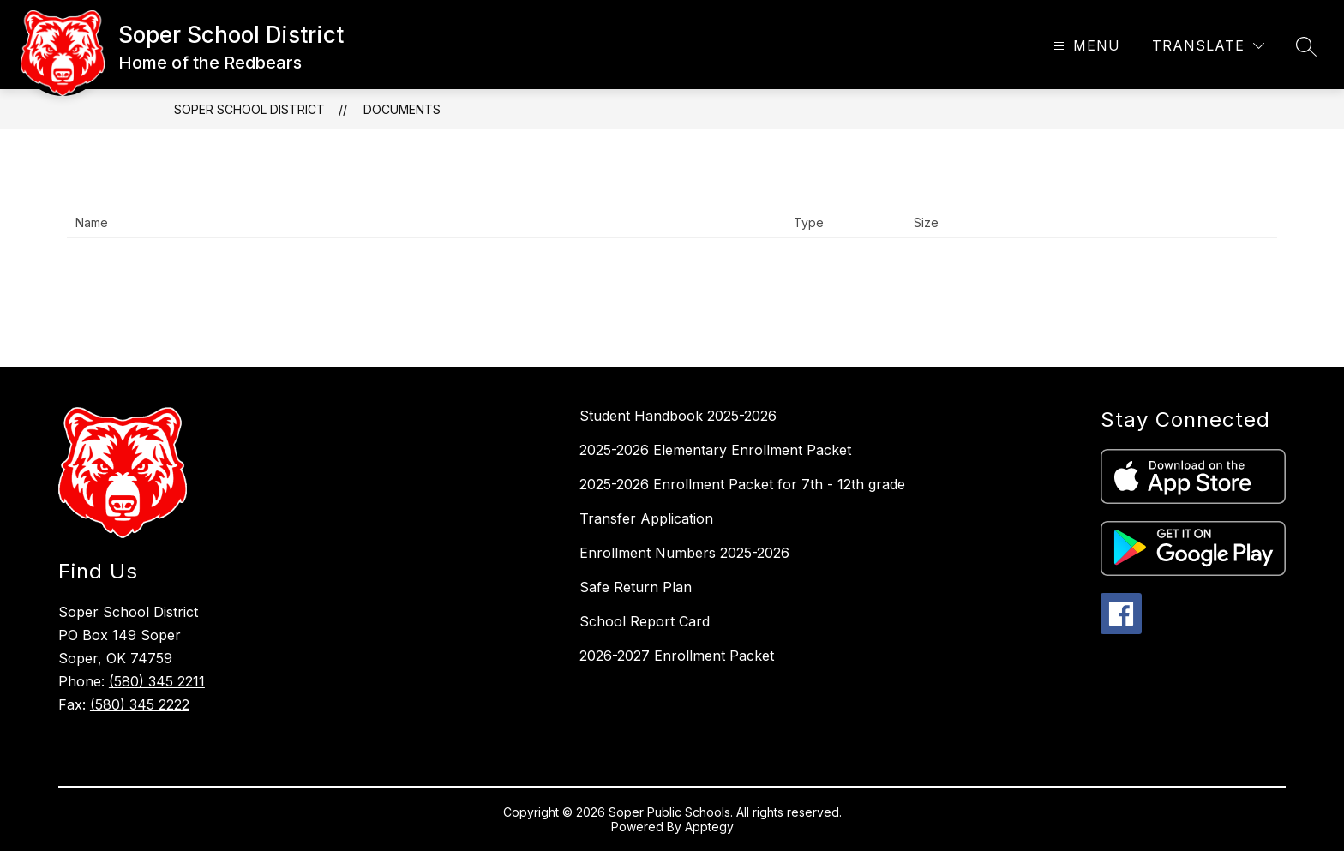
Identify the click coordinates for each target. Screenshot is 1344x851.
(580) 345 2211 (157, 681)
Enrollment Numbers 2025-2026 (684, 552)
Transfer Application (646, 518)
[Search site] (1306, 46)
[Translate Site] (1208, 46)
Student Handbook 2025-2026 (678, 415)
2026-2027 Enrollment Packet (676, 655)
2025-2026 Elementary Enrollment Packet (715, 449)
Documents (402, 109)
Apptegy (709, 826)
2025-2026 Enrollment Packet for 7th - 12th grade (742, 484)
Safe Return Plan (635, 587)
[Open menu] (1084, 46)
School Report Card (644, 621)
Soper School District (249, 109)
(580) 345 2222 (139, 704)
